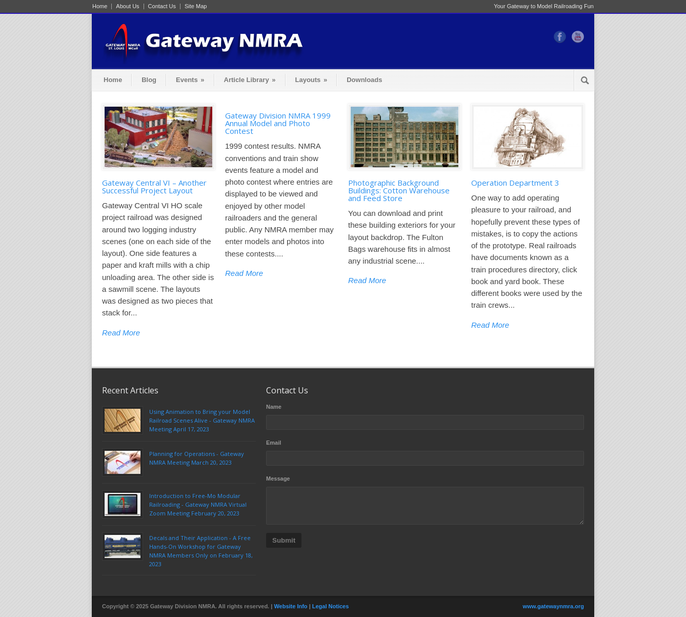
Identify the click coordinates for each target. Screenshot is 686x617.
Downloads (364, 80)
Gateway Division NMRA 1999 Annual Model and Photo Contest (278, 123)
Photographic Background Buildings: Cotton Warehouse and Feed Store (399, 190)
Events (190, 80)
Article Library (250, 80)
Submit (283, 540)
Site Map (196, 6)
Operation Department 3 (515, 182)
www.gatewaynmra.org (553, 606)
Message (278, 478)
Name (273, 407)
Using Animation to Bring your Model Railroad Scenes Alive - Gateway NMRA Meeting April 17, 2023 (202, 420)
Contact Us (162, 6)
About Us (127, 6)
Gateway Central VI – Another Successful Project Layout (154, 186)
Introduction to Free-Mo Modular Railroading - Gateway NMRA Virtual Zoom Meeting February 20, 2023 (198, 504)
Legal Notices (330, 606)
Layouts (311, 80)
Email (273, 443)
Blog (149, 80)
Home (99, 6)
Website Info (290, 606)
